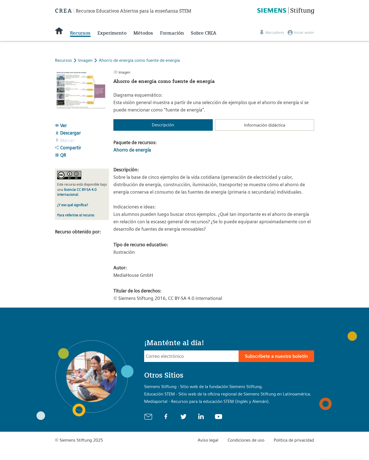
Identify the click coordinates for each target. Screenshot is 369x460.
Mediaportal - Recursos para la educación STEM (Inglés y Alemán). (207, 401)
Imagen (86, 60)
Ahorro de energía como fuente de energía (139, 60)
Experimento (112, 33)
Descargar (68, 133)
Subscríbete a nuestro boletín (276, 356)
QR (60, 155)
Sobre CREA (203, 33)
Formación (172, 33)
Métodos (143, 33)
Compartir (68, 147)
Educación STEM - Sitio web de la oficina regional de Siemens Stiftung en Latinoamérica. (227, 394)
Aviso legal (208, 440)
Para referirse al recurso (75, 215)
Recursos (80, 33)
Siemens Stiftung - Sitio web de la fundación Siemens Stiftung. (203, 386)
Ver (61, 125)
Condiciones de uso (246, 440)
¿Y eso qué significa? (72, 205)
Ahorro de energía (132, 150)
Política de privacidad (294, 440)
